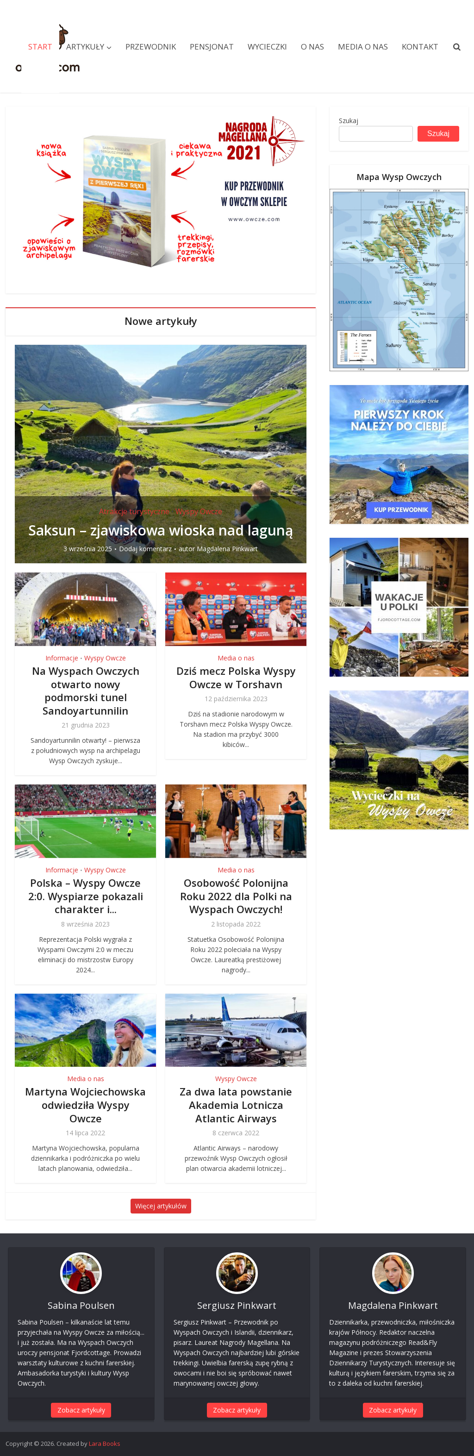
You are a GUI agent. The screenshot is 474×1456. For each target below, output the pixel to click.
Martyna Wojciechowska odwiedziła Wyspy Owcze (85, 1104)
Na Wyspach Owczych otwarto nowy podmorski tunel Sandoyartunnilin (85, 690)
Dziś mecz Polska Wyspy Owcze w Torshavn (236, 677)
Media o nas (363, 46)
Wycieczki (267, 46)
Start (40, 46)
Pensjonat (212, 46)
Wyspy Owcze (198, 511)
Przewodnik (150, 46)
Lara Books (104, 1443)
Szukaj (348, 120)
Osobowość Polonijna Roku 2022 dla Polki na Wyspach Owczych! (236, 896)
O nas (312, 46)
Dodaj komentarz (145, 549)
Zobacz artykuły (81, 1410)
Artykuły (85, 46)
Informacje (61, 657)
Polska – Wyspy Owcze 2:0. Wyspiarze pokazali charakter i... (85, 896)
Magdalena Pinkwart (227, 549)
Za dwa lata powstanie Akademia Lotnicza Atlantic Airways (236, 1104)
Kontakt (420, 46)
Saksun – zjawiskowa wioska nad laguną (160, 530)
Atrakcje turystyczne (134, 511)
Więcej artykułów (161, 1205)
